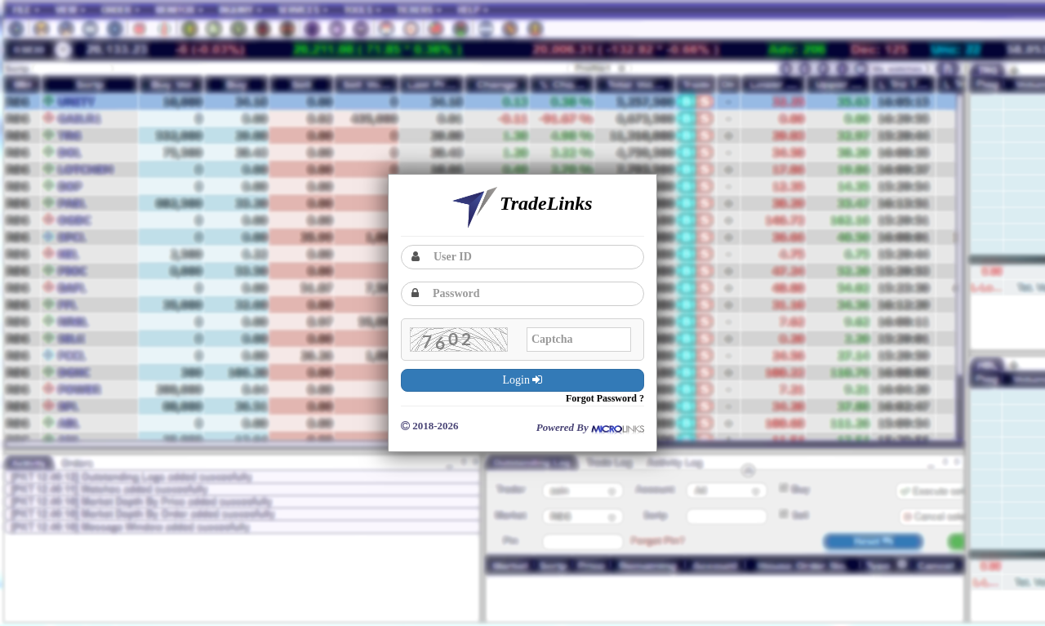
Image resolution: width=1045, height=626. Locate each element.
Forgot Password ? (605, 398)
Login (523, 380)
